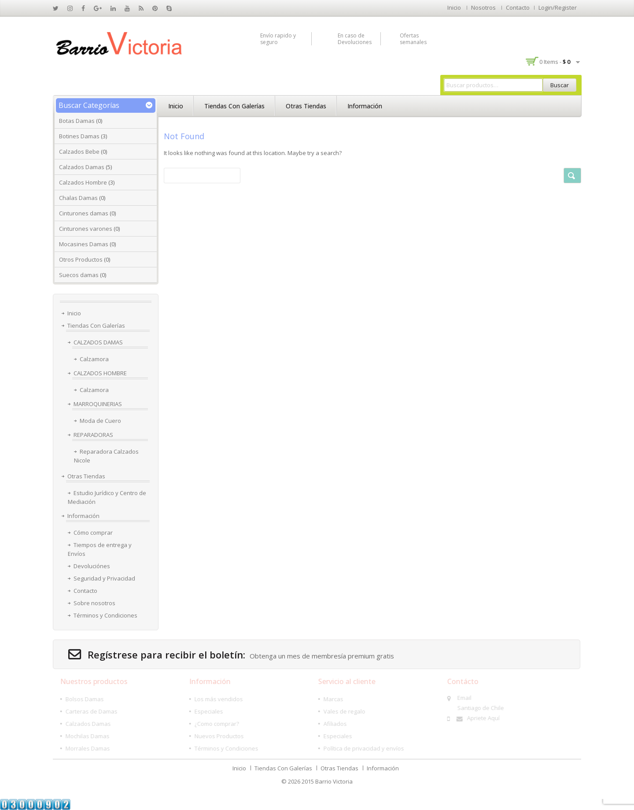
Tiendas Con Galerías (234, 106)
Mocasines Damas (83, 244)
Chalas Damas (78, 198)
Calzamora (94, 359)
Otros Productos (81, 259)
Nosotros (483, 7)
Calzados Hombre (83, 182)
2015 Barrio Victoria (327, 781)
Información (364, 106)
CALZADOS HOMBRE (100, 373)
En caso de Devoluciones (355, 38)
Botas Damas (77, 121)
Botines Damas (79, 136)
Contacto (518, 7)
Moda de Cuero (100, 421)
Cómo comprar (93, 532)
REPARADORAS (93, 435)
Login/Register (557, 7)
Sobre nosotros (94, 603)
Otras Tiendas (306, 106)
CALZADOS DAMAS (98, 342)
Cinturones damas (83, 213)
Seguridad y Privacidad (104, 578)
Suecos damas (79, 275)
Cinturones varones (85, 229)
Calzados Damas (81, 167)
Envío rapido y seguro (278, 38)
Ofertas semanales (413, 38)
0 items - (554, 62)
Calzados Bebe (79, 151)
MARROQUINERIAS (98, 404)
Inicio (454, 7)
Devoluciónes (92, 566)
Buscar (559, 85)
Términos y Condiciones (105, 615)
